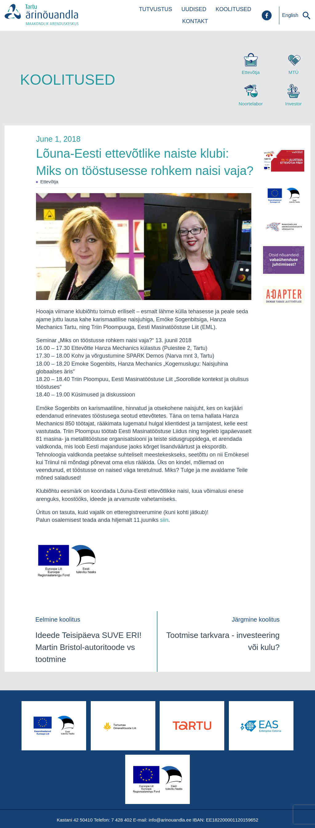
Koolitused (233, 9)
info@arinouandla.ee (170, 819)
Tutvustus (155, 9)
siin (164, 520)
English (290, 15)
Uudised (193, 9)
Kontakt (195, 21)
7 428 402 (121, 819)
